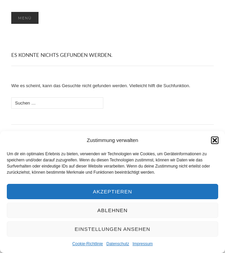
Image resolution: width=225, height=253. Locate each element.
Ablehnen (112, 210)
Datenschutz (117, 243)
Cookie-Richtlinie (87, 243)
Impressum (143, 243)
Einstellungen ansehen (112, 229)
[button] (214, 140)
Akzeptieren (112, 191)
